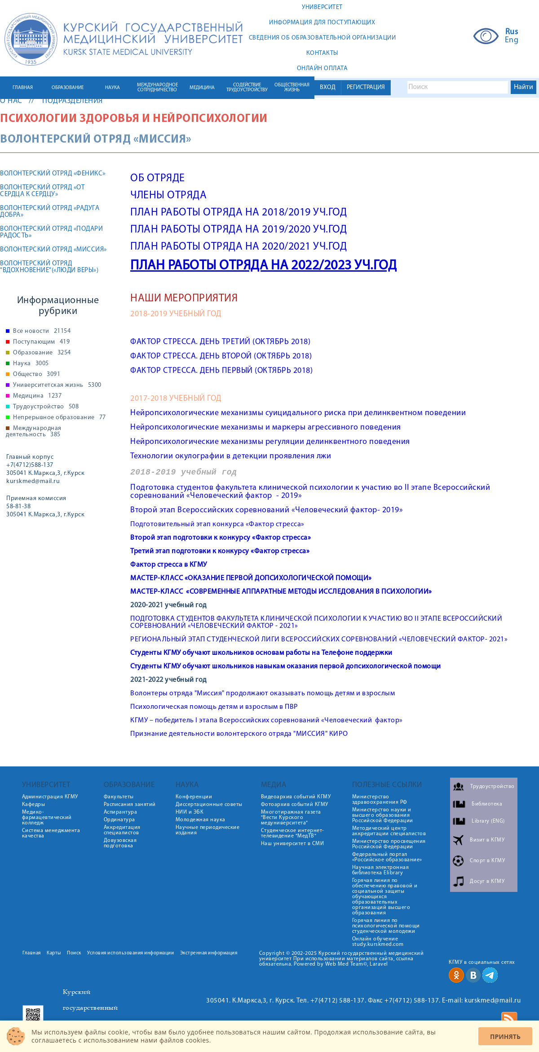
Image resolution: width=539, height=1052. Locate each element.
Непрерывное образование (59, 418)
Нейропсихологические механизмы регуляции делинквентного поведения (270, 442)
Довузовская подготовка (120, 843)
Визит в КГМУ (487, 840)
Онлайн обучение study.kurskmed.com (378, 941)
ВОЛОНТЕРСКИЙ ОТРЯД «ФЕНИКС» (53, 173)
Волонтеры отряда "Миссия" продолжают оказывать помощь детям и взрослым (262, 693)
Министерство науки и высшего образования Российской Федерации (382, 815)
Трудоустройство (46, 407)
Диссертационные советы (209, 804)
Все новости (42, 331)
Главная (31, 953)
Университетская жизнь (57, 385)
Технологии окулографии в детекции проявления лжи (230, 456)
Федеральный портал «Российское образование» (387, 857)
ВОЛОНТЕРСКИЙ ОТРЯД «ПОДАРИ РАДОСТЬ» (51, 232)
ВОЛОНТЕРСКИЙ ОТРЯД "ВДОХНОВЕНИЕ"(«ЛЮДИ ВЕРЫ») (49, 267)
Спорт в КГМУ (487, 861)
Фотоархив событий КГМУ (294, 804)
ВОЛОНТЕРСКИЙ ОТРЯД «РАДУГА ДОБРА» (49, 212)
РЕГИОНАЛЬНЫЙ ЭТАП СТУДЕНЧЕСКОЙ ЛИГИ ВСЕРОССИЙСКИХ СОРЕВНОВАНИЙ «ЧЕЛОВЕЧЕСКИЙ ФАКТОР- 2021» (319, 639)
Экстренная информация (209, 953)
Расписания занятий (130, 804)
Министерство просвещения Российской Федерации (389, 844)
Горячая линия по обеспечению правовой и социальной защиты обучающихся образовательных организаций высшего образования (385, 897)
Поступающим (41, 342)
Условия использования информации (130, 953)
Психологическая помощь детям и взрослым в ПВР (214, 707)
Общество (36, 375)
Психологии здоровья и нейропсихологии (134, 119)
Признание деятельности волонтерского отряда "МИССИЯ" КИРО (239, 734)
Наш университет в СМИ (292, 843)
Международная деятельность (34, 431)
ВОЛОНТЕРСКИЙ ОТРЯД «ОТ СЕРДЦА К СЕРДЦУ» (42, 191)
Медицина (37, 396)
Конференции (194, 797)
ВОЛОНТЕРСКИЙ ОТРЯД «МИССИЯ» (53, 249)
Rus (511, 32)
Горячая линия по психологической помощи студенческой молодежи (386, 926)
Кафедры (33, 804)
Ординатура (119, 820)
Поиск (74, 953)
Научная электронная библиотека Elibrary (380, 870)
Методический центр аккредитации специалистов (389, 831)
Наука (31, 364)
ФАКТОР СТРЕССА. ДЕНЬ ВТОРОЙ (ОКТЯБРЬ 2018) (221, 356)
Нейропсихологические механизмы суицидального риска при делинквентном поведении (298, 413)
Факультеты (119, 797)
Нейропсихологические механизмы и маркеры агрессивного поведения (265, 427)
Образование (42, 353)
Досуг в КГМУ (487, 881)
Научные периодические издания (208, 830)
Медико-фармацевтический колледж (47, 818)
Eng (512, 40)
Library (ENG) (488, 821)
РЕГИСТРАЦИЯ (366, 87)
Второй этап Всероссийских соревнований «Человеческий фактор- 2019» (266, 510)
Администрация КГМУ (50, 797)
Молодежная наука (200, 820)
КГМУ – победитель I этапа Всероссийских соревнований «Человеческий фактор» (266, 720)
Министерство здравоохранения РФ (379, 799)
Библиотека (487, 804)
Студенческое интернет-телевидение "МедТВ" (292, 833)
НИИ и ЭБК (190, 812)
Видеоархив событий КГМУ (296, 797)
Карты (54, 953)
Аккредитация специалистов (122, 830)
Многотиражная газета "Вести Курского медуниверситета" (291, 818)
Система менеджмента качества (51, 833)
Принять (505, 1036)
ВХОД (328, 87)
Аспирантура (120, 812)
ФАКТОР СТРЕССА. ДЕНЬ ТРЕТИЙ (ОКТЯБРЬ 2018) (220, 342)
